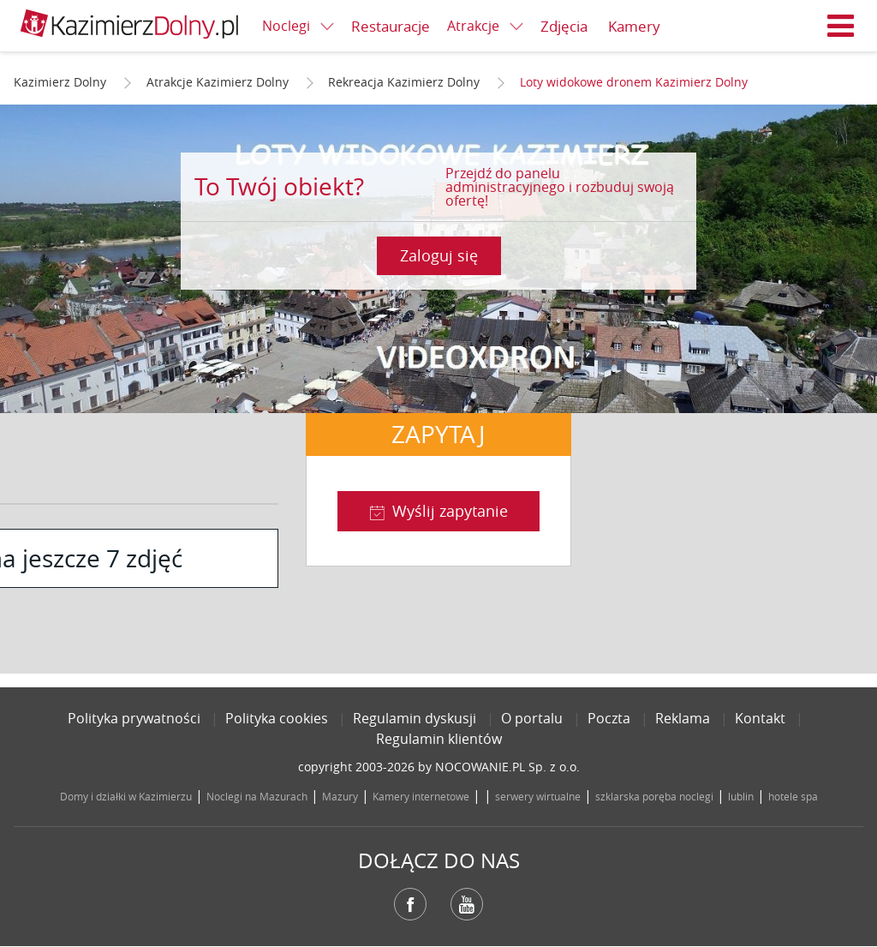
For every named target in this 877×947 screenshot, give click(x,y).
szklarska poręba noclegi (654, 796)
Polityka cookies (276, 718)
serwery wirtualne (538, 796)
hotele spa (793, 796)
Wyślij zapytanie (450, 510)
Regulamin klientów (439, 738)
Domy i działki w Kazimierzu (126, 796)
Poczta (609, 718)
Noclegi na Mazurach (256, 796)
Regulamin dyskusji (414, 718)
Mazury (340, 796)
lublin (741, 796)
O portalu (532, 718)
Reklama (682, 718)
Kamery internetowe (421, 796)
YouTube (466, 904)
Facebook (410, 904)
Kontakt (760, 718)
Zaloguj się (439, 255)
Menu (841, 25)
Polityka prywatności (134, 718)
